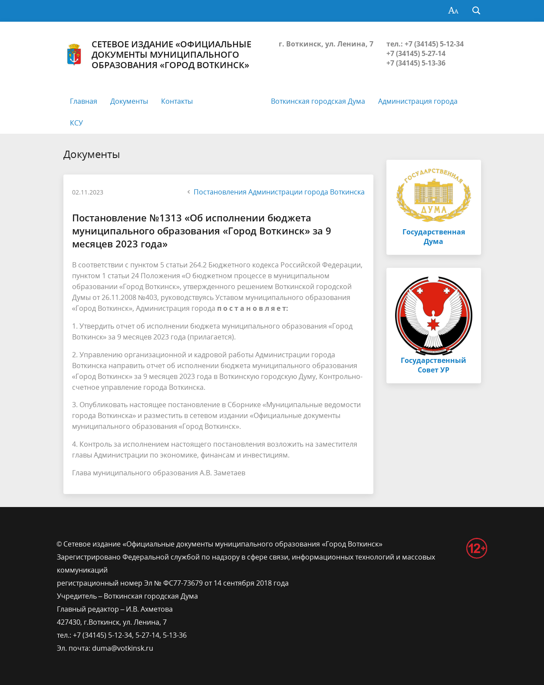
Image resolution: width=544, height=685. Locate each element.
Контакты (177, 101)
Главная (83, 101)
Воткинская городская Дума (318, 101)
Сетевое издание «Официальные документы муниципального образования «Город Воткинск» (157, 54)
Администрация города (418, 101)
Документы (129, 101)
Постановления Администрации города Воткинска (275, 192)
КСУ (76, 123)
